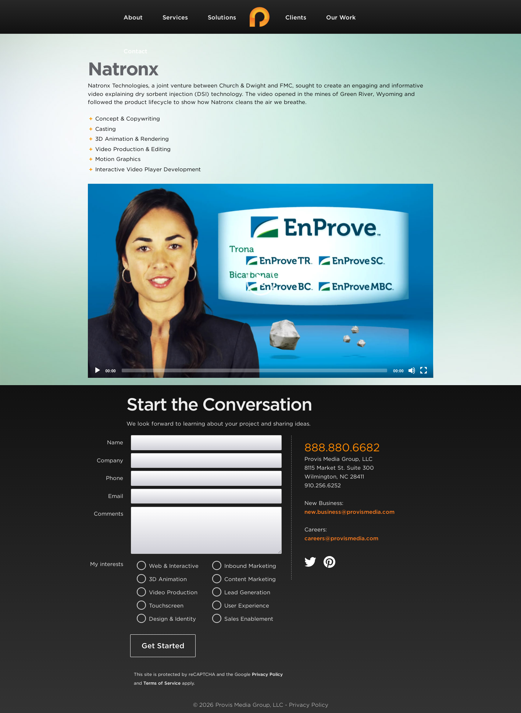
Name (115, 442)
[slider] (255, 370)
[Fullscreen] (423, 370)
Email (115, 496)
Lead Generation (240, 592)
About (133, 17)
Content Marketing (240, 579)
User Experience (240, 605)
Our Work (341, 17)
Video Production (164, 592)
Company (110, 460)
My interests (106, 564)
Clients (295, 17)
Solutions (222, 17)
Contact (135, 51)
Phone (114, 478)
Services (175, 17)
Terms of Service (162, 683)
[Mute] (411, 370)
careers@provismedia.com (341, 538)
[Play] (97, 370)
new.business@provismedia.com (349, 512)
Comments (108, 513)
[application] (260, 281)
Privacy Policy (267, 674)
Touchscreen (164, 605)
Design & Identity (164, 619)
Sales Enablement (240, 619)
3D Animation (164, 579)
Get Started (163, 645)
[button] (260, 280)
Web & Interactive (164, 566)
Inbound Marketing (240, 566)
